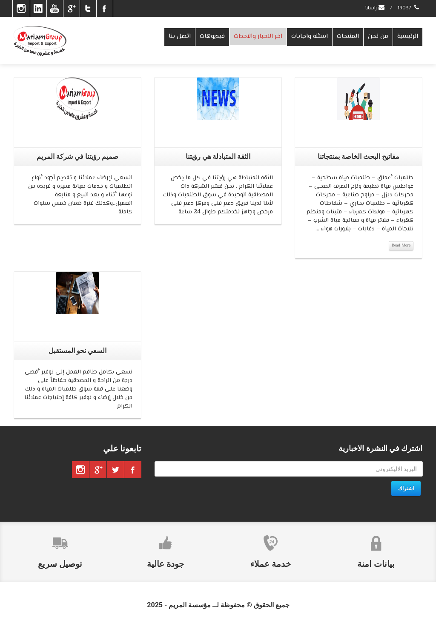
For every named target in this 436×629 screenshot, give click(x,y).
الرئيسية (407, 36)
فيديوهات (212, 36)
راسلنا (375, 8)
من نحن (378, 36)
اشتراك (406, 488)
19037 (409, 8)
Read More (401, 245)
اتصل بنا (180, 36)
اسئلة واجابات (309, 36)
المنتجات (348, 36)
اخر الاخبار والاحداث (258, 36)
